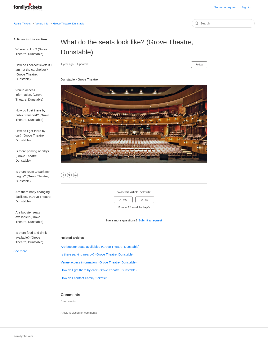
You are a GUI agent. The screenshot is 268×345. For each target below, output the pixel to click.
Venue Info (41, 23)
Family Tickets (22, 23)
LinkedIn (75, 175)
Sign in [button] (245, 7)
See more (20, 251)
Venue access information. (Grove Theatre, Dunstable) (29, 94)
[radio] (123, 200)
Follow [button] (199, 64)
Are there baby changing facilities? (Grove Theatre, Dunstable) (33, 196)
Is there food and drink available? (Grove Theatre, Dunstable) (31, 237)
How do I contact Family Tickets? (84, 278)
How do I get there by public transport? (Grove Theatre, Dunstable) (32, 115)
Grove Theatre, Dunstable (68, 23)
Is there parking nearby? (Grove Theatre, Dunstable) (32, 155)
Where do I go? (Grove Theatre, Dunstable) (31, 51)
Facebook (63, 175)
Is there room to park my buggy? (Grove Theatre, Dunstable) (32, 176)
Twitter (69, 175)
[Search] (223, 23)
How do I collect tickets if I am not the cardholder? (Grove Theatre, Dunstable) (33, 72)
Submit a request (225, 7)
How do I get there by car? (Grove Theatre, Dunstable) (30, 135)
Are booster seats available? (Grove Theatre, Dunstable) (29, 217)
